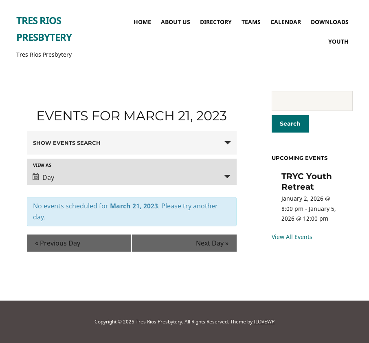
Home (142, 22)
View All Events (292, 237)
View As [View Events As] (42, 165)
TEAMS (251, 22)
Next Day (212, 243)
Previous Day (57, 243)
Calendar (285, 22)
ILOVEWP (264, 321)
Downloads (330, 22)
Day (43, 177)
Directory (216, 22)
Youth (338, 41)
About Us (175, 22)
